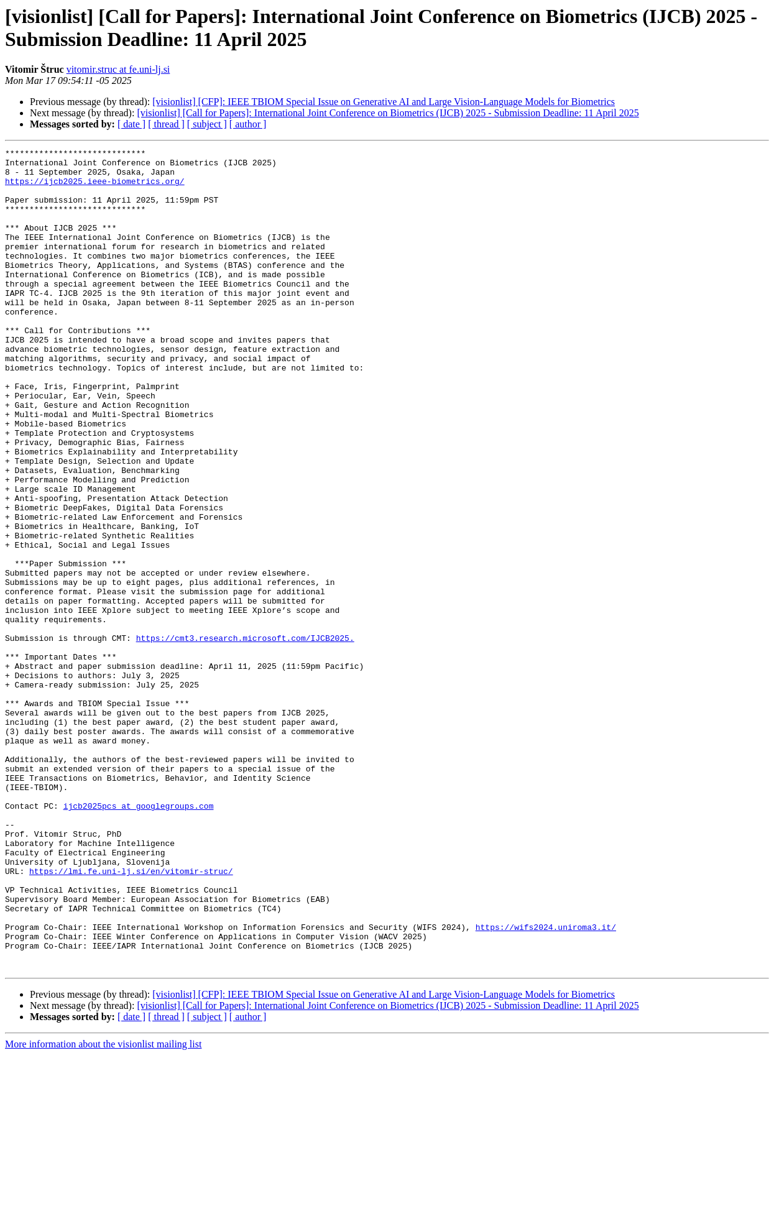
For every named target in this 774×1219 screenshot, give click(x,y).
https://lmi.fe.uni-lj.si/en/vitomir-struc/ (131, 1016)
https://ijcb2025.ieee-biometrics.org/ (95, 188)
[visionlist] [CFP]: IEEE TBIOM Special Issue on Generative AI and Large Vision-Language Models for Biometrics (383, 101)
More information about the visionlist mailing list (103, 1208)
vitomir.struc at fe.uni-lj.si (118, 69)
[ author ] (248, 124)
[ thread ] (166, 124)
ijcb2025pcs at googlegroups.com (138, 938)
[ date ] (131, 124)
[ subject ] (207, 124)
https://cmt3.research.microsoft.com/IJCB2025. (245, 736)
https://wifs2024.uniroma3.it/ (546, 1083)
